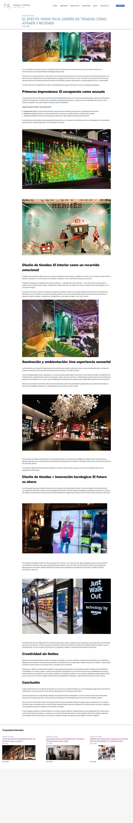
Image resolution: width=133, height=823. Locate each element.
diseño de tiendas (92, 85)
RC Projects (28, 711)
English (120, 6)
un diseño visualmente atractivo (61, 100)
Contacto (104, 6)
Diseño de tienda (28, 16)
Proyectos (74, 6)
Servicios (64, 6)
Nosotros (86, 6)
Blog (95, 6)
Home (55, 6)
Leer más (5, 762)
